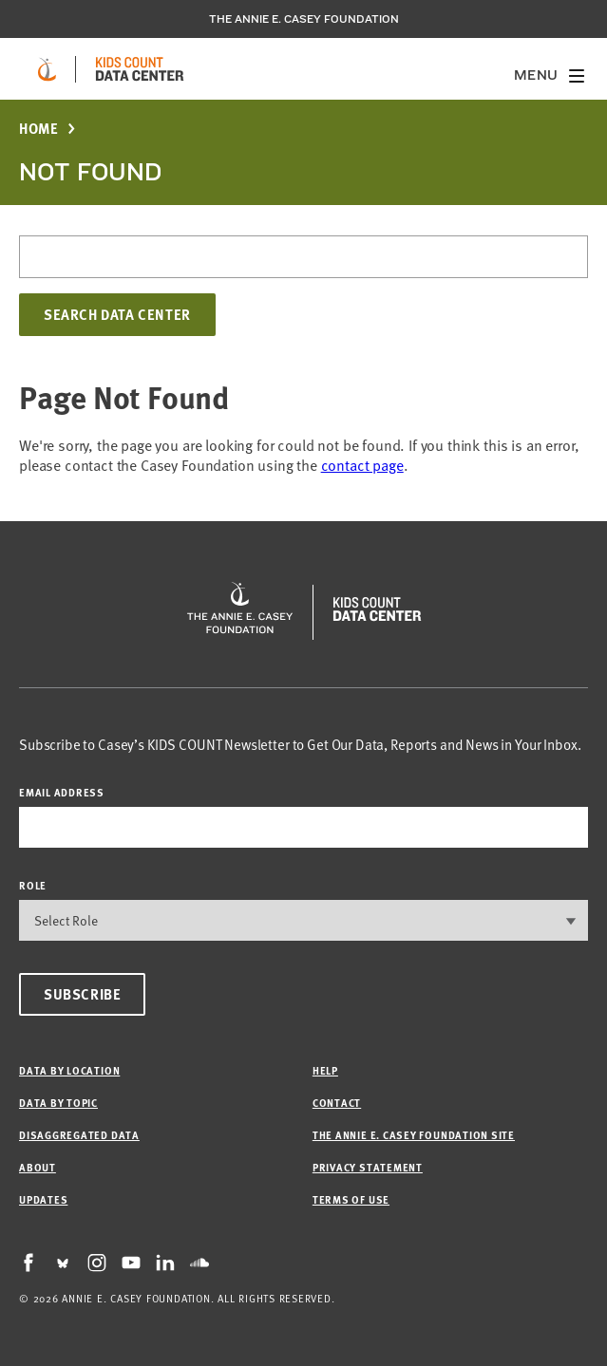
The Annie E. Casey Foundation (304, 19)
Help (325, 1070)
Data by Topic (58, 1102)
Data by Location (69, 1070)
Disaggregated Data (79, 1135)
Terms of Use (351, 1199)
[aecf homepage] (47, 69)
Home (38, 129)
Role (33, 885)
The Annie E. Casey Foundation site (414, 1135)
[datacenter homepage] (139, 69)
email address (61, 792)
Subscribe (82, 993)
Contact (337, 1102)
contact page (362, 465)
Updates (43, 1199)
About (37, 1167)
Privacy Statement (368, 1167)
